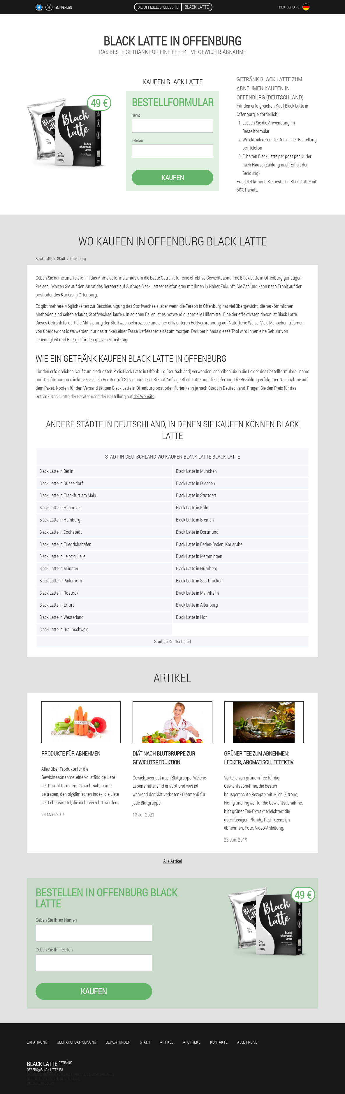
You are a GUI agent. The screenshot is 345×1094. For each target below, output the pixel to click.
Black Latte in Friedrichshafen (65, 544)
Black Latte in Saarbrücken (199, 580)
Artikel (166, 1042)
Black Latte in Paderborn (60, 580)
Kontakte (219, 1042)
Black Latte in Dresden (195, 483)
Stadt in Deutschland (172, 641)
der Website (143, 396)
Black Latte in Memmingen (199, 556)
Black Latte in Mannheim (197, 593)
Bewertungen (118, 1042)
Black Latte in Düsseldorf (61, 483)
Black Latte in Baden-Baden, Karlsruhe (209, 544)
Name (136, 115)
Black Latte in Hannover (60, 507)
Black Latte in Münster (58, 568)
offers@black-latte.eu (45, 1069)
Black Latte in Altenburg (197, 605)
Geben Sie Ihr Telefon (54, 949)
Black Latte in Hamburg (59, 520)
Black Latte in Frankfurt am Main (67, 495)
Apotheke (191, 1042)
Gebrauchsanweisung (76, 1042)
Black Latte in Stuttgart (196, 495)
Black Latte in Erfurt (56, 605)
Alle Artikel (172, 861)
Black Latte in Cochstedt (60, 532)
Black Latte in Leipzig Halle (62, 556)
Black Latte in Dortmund (197, 532)
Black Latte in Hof (191, 617)
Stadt (145, 1042)
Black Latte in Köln (192, 507)
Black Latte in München (196, 471)
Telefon (137, 140)
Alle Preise (247, 1042)
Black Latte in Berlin (56, 471)
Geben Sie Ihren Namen (56, 920)
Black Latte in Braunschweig (64, 629)
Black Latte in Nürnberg (196, 568)
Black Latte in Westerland (61, 617)
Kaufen (172, 177)
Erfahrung (37, 1042)
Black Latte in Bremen (195, 520)
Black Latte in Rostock (58, 593)
